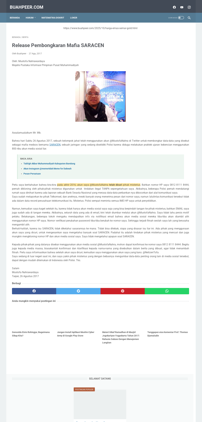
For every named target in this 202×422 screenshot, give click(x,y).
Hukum (32, 12)
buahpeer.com (29, 3)
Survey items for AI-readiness (162, 65)
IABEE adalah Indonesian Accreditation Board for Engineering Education (165, 238)
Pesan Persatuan (32, 174)
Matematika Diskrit (55, 12)
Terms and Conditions (116, 410)
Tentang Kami (79, 410)
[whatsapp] (116, 332)
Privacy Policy (96, 410)
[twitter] (57, 332)
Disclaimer (136, 410)
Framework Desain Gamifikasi (162, 159)
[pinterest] (86, 332)
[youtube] (179, 3)
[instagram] (186, 3)
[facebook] (171, 3)
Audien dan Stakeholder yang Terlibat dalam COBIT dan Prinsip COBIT (164, 124)
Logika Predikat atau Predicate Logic (166, 144)
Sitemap (65, 410)
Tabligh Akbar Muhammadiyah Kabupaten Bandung (49, 164)
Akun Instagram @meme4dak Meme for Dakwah (47, 169)
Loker (75, 12)
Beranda (17, 12)
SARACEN (116, 141)
